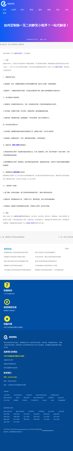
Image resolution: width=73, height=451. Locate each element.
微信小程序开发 (8, 411)
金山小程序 (26, 416)
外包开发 (24, 400)
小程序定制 (15, 172)
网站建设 (51, 342)
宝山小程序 (46, 416)
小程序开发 (32, 342)
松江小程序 (16, 422)
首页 (9, 44)
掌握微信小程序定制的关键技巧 (13, 265)
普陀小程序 (26, 419)
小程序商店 (29, 395)
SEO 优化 (38, 345)
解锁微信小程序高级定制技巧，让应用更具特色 (49, 270)
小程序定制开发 (18, 395)
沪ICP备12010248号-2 (48, 430)
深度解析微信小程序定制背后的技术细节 (16, 252)
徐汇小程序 (56, 419)
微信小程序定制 (20, 411)
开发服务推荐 (61, 400)
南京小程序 (51, 411)
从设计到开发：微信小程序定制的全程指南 (48, 257)
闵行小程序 (56, 416)
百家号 (17, 397)
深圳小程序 (16, 414)
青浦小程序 (16, 416)
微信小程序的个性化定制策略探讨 (45, 252)
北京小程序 (26, 414)
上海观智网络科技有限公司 (16, 431)
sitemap (45, 400)
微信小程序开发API (39, 397)
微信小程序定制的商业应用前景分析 (46, 261)
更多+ (67, 248)
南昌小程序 (56, 414)
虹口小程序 (16, 419)
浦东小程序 (6, 422)
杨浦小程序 (6, 419)
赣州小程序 (46, 414)
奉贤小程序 (6, 416)
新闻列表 (14, 44)
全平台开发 (6, 400)
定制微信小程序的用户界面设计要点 (15, 257)
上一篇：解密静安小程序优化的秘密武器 (12, 237)
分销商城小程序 (55, 395)
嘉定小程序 (37, 416)
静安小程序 (18, 53)
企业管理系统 (27, 345)
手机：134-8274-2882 (10, 377)
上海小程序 (61, 411)
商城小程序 (26, 397)
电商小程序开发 (8, 397)
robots (52, 400)
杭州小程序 (6, 414)
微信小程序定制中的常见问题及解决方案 (16, 261)
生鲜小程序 (61, 397)
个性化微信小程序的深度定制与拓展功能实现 (17, 270)
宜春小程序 (37, 414)
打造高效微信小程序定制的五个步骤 (46, 265)
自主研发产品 (34, 400)
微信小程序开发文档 (41, 395)
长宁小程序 (46, 419)
